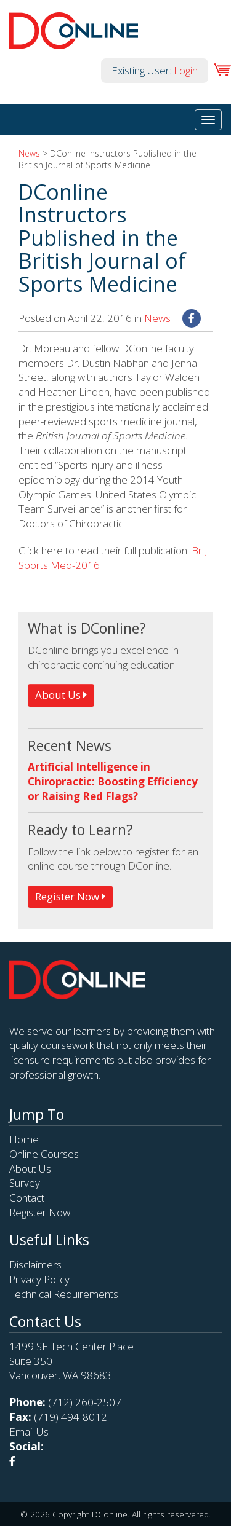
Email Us (29, 1432)
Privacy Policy (39, 1279)
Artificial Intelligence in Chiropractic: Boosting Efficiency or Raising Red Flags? (113, 781)
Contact (26, 1197)
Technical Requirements (63, 1294)
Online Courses (44, 1154)
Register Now (70, 896)
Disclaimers (35, 1264)
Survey (24, 1183)
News (29, 153)
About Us (61, 695)
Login (186, 70)
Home (24, 1139)
